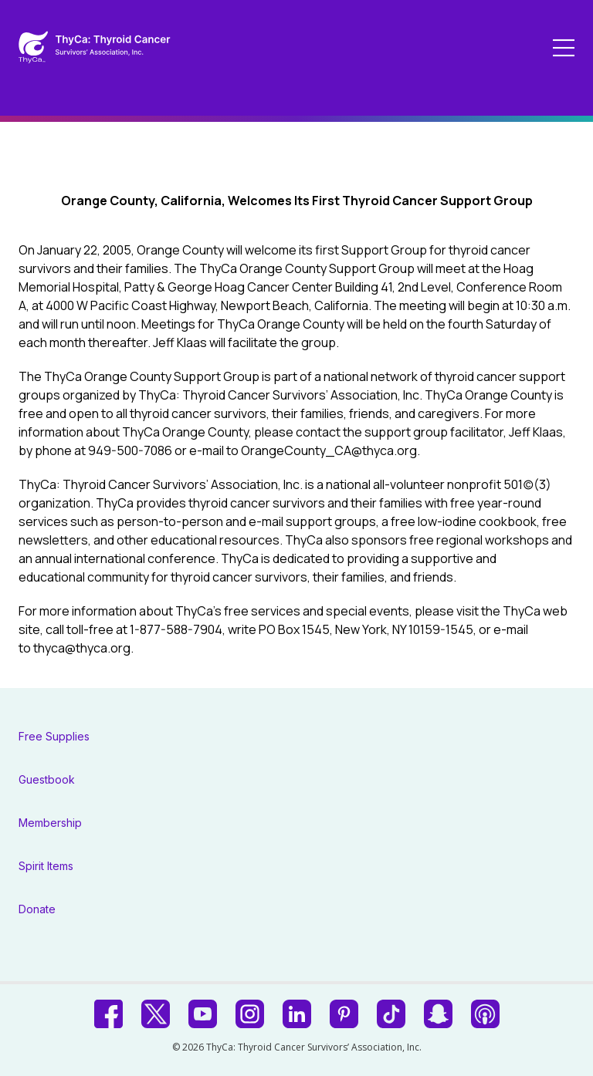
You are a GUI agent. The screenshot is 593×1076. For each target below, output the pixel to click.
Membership (50, 822)
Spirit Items (46, 865)
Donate (37, 909)
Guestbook (47, 779)
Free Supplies (54, 736)
